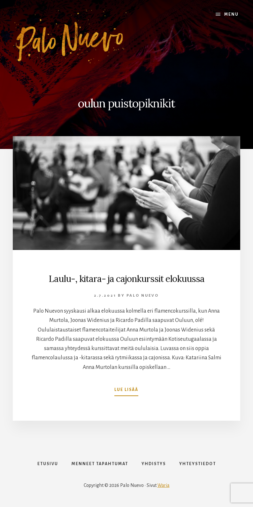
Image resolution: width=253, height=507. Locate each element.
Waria (163, 485)
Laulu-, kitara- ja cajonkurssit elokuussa (126, 279)
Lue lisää (126, 391)
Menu (231, 14)
